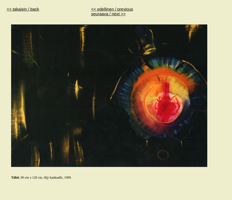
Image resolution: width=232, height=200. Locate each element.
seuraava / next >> (108, 13)
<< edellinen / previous (112, 9)
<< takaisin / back (23, 9)
